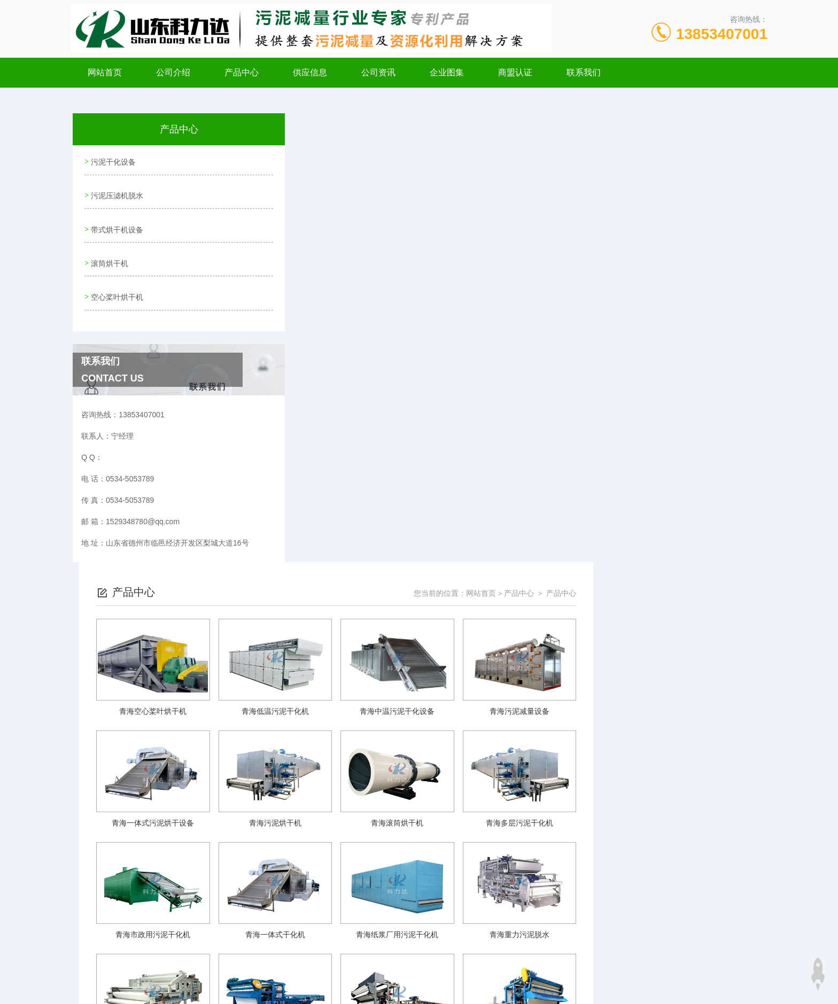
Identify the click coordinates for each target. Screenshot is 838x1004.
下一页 (541, 858)
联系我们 (584, 72)
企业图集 (447, 72)
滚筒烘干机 (108, 251)
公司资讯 (378, 72)
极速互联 (413, 987)
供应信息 (310, 72)
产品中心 (241, 72)
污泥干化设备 (112, 160)
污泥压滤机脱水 (116, 190)
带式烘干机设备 (116, 221)
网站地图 (315, 987)
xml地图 (345, 987)
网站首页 (105, 72)
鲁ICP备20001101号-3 (512, 952)
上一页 (479, 858)
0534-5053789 (342, 935)
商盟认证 (515, 72)
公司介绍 (173, 72)
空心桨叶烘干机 (116, 282)
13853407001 (721, 34)
